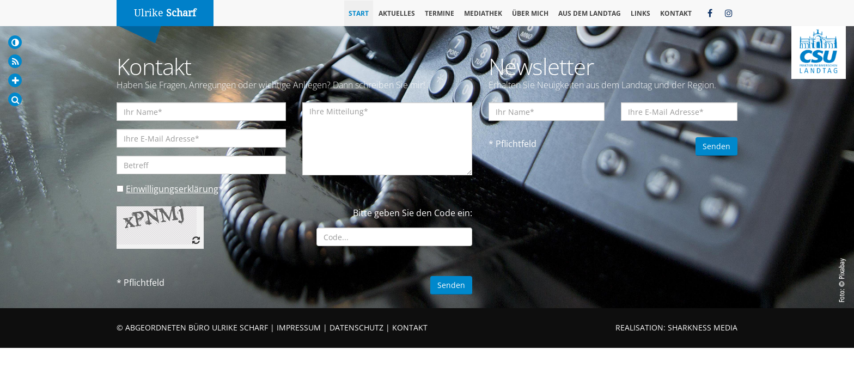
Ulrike (165, 13)
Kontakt (676, 13)
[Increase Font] (15, 80)
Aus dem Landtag (589, 13)
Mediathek (483, 13)
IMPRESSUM (299, 327)
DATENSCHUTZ (356, 327)
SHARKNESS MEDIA (702, 327)
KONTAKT (410, 327)
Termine (439, 13)
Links (640, 13)
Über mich (530, 13)
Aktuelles (397, 13)
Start (359, 13)
